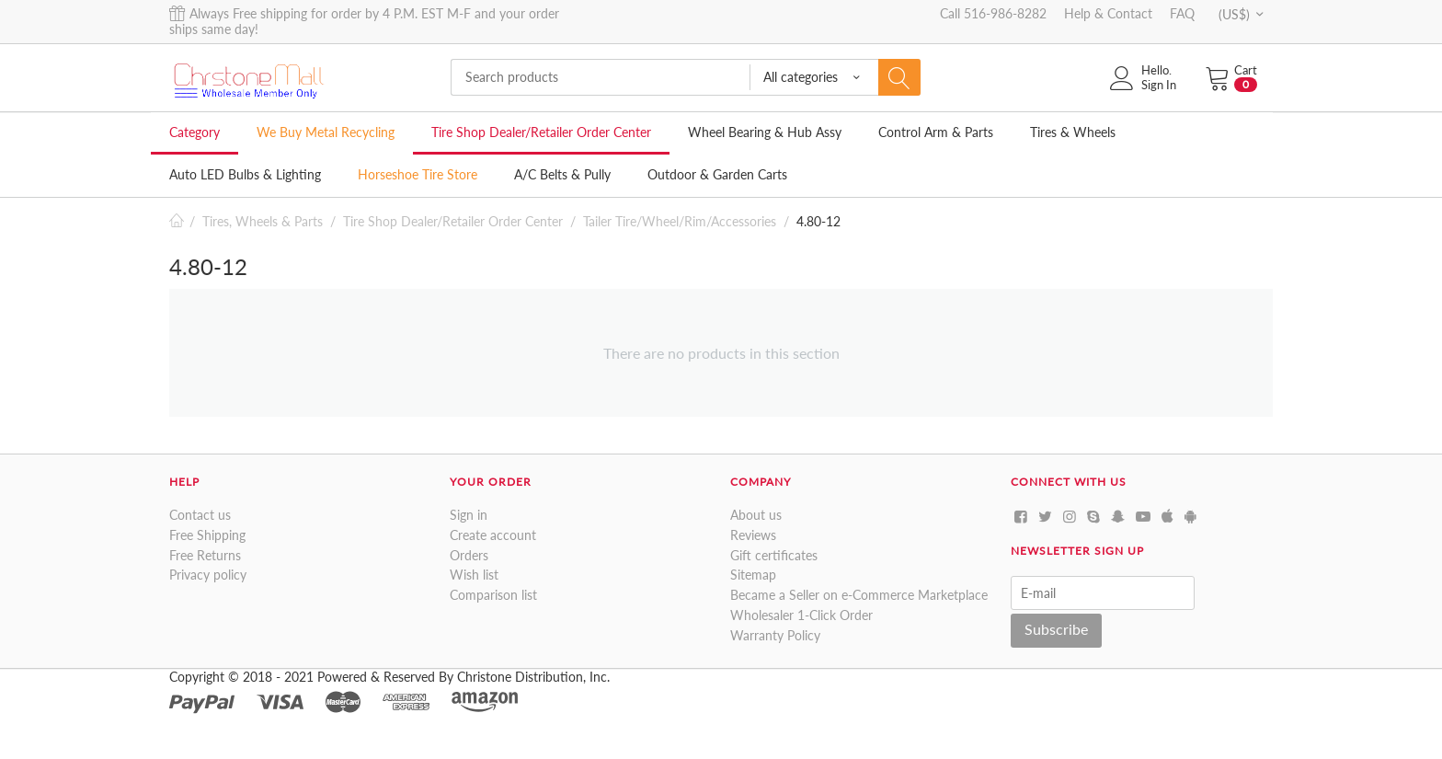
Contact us (200, 515)
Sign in (468, 515)
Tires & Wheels (1073, 132)
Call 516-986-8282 (993, 13)
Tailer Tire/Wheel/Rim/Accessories (679, 221)
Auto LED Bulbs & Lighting (245, 174)
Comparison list (493, 595)
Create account (493, 535)
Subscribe (1056, 629)
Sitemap (753, 574)
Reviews (753, 535)
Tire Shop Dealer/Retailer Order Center (541, 132)
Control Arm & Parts (935, 132)
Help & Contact (1108, 13)
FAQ (1182, 13)
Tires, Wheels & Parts (262, 221)
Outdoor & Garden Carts (717, 174)
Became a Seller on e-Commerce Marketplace (859, 595)
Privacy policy (207, 574)
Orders (469, 555)
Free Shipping (207, 535)
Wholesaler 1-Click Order (801, 615)
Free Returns (205, 555)
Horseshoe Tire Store (417, 174)
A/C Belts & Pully (562, 174)
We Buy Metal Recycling (326, 132)
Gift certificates (774, 555)
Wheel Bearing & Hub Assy (764, 132)
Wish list (474, 574)
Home (176, 221)
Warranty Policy (775, 635)
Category (194, 132)
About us (756, 515)
